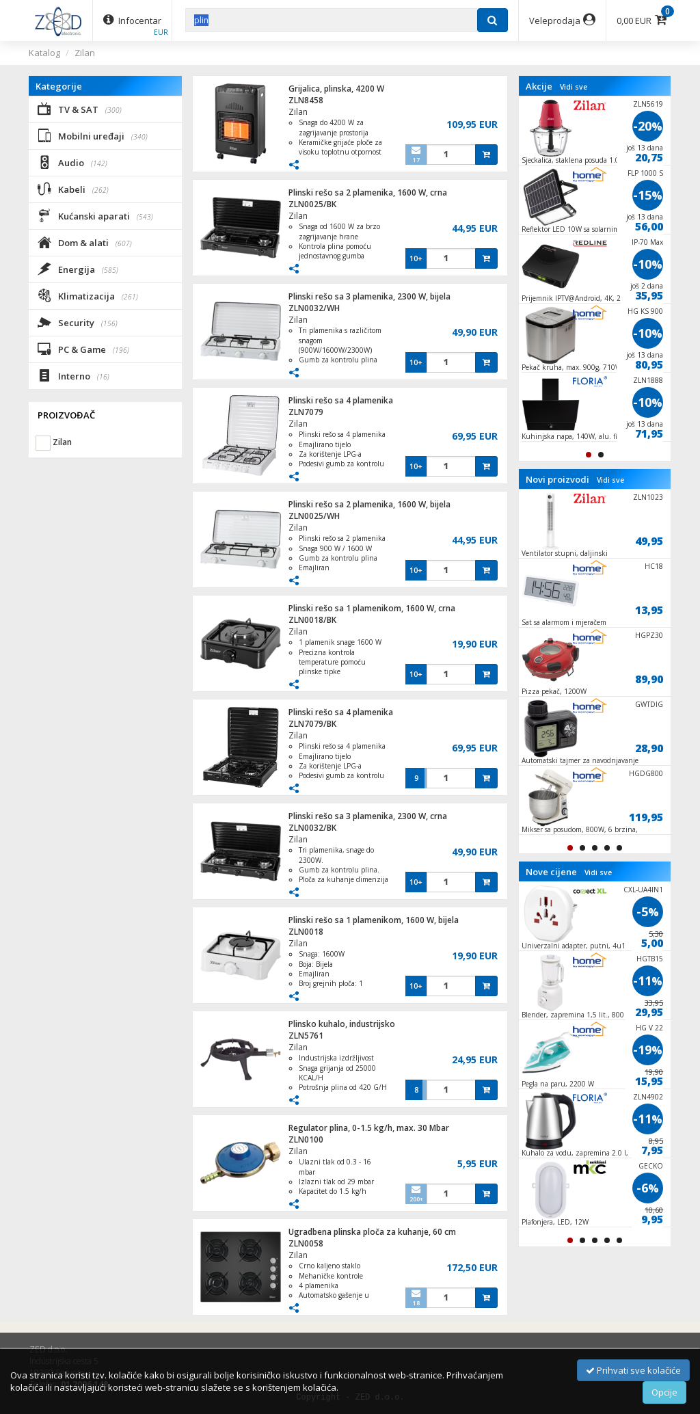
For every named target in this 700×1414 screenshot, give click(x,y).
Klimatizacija (88, 295)
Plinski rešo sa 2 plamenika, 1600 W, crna (367, 192)
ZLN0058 (305, 1243)
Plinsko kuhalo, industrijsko (341, 1024)
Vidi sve (573, 87)
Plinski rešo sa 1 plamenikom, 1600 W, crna (371, 608)
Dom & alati (85, 242)
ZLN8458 (305, 100)
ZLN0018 (305, 931)
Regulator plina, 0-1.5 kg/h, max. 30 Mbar (368, 1128)
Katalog (44, 52)
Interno (73, 375)
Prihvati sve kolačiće (633, 1370)
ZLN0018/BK (312, 620)
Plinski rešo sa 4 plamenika (340, 400)
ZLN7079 (305, 412)
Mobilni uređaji (93, 135)
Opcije (664, 1392)
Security (78, 322)
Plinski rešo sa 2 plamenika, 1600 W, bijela (369, 504)
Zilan (85, 52)
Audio (72, 162)
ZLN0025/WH (314, 516)
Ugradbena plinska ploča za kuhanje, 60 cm (372, 1232)
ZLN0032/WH (314, 308)
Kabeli (73, 189)
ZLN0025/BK (312, 204)
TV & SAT (80, 109)
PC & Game (83, 349)
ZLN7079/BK (312, 724)
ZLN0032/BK (312, 827)
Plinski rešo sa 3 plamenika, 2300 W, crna (367, 816)
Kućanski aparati (95, 215)
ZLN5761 (305, 1035)
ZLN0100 (305, 1139)
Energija (78, 269)
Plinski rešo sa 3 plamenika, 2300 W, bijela (369, 296)
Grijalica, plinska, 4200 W (336, 88)
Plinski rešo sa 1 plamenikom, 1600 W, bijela (373, 920)
